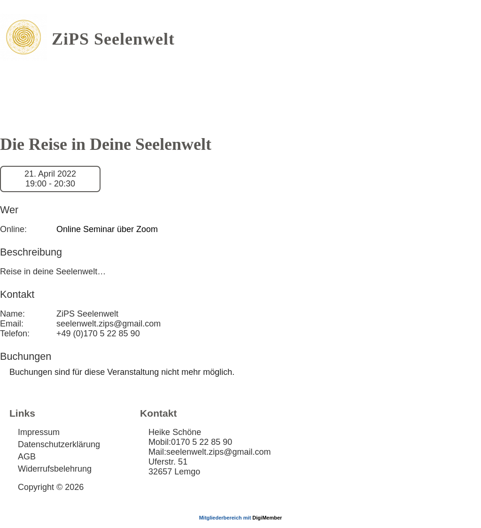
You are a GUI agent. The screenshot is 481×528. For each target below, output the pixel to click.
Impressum (39, 432)
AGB (27, 456)
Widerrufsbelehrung (55, 469)
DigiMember (267, 517)
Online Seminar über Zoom (107, 229)
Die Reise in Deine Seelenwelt (105, 144)
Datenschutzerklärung (59, 444)
